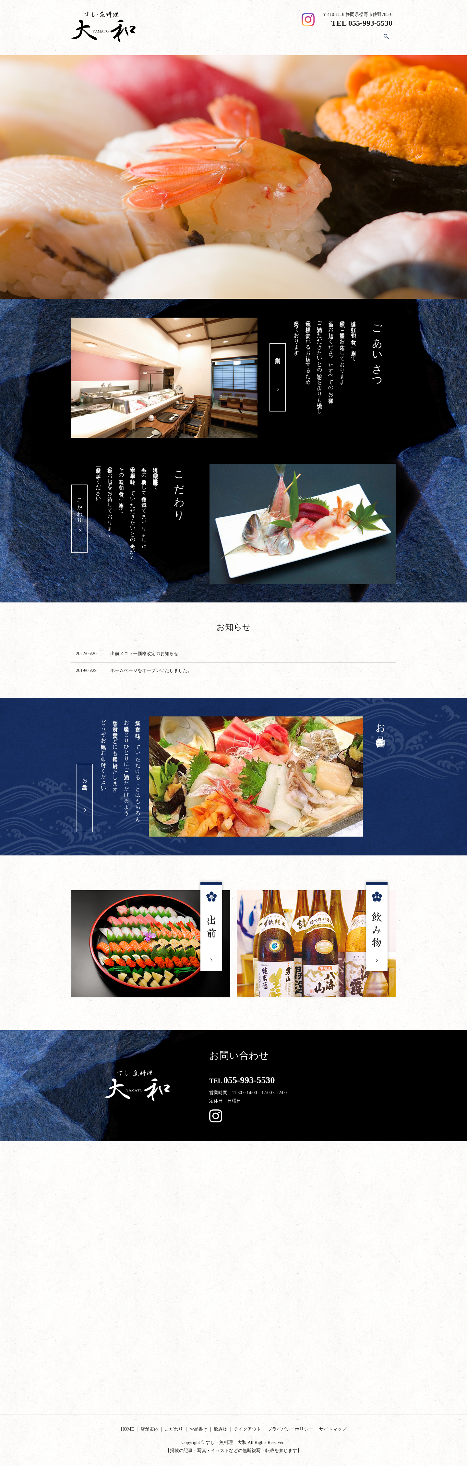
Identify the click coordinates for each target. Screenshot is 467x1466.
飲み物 (329, 38)
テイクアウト (358, 38)
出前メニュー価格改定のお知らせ (144, 653)
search (386, 39)
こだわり (277, 38)
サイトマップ (332, 1429)
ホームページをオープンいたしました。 (151, 670)
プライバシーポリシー (290, 1429)
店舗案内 (250, 38)
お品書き (304, 38)
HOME (225, 38)
